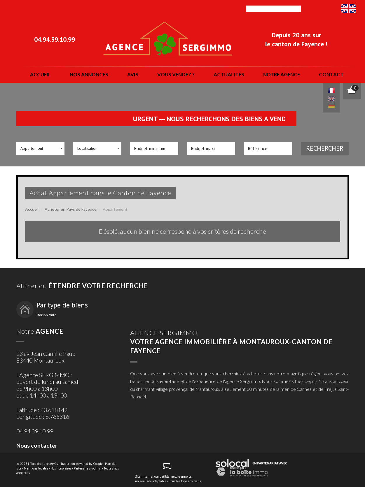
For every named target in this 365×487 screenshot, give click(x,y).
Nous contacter (36, 445)
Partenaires (82, 468)
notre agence (281, 74)
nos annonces (89, 74)
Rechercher (324, 148)
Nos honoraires (60, 468)
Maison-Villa (46, 315)
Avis (132, 74)
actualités (229, 74)
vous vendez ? (176, 74)
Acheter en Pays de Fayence (71, 209)
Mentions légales (36, 468)
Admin (96, 468)
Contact (331, 74)
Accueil (40, 74)
